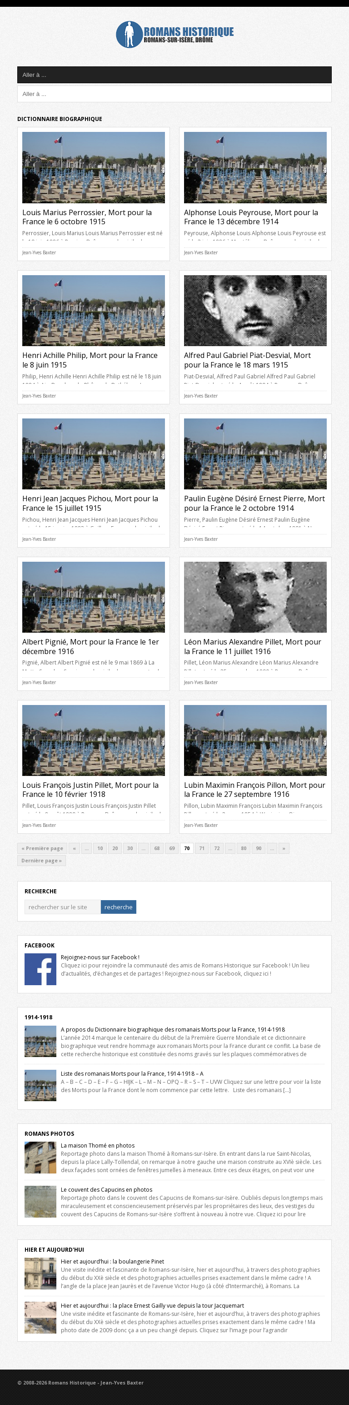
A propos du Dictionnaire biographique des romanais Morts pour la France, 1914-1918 (173, 1029)
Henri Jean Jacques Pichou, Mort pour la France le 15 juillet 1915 (90, 503)
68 (157, 848)
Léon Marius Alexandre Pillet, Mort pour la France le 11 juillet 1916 (252, 646)
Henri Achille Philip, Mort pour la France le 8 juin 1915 (90, 360)
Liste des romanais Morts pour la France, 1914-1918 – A (132, 1074)
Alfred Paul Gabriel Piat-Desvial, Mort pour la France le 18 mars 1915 (247, 360)
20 (115, 848)
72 (216, 848)
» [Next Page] (284, 848)
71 (201, 848)
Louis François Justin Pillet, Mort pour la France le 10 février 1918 (90, 790)
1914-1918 (38, 1017)
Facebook (40, 945)
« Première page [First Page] (42, 848)
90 (258, 848)
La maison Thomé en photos (98, 1145)
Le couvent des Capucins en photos (106, 1189)
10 (100, 848)
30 (130, 848)
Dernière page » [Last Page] (41, 860)
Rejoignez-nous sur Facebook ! (100, 957)
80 (243, 848)
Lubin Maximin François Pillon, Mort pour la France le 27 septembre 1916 (254, 790)
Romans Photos (49, 1134)
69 (171, 848)
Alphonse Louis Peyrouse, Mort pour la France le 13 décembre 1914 (251, 217)
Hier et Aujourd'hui (54, 1250)
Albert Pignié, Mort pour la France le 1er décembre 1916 (90, 646)
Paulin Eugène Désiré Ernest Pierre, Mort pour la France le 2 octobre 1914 (254, 503)
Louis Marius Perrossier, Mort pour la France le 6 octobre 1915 (87, 217)
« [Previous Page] (74, 848)
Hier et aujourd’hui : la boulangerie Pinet (112, 1261)
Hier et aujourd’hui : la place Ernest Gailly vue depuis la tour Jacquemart (152, 1305)
